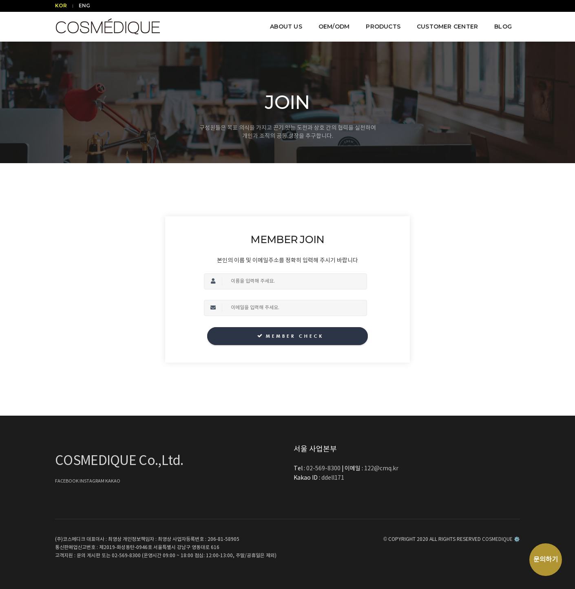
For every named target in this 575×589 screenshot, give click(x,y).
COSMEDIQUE (497, 539)
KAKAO (112, 481)
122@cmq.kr (381, 468)
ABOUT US (286, 26)
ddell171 (332, 478)
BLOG (503, 26)
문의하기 (545, 559)
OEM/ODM (333, 26)
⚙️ (517, 539)
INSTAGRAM (92, 481)
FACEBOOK (67, 481)
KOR (61, 5)
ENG (84, 5)
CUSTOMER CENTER (447, 26)
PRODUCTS (383, 26)
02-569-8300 (324, 468)
